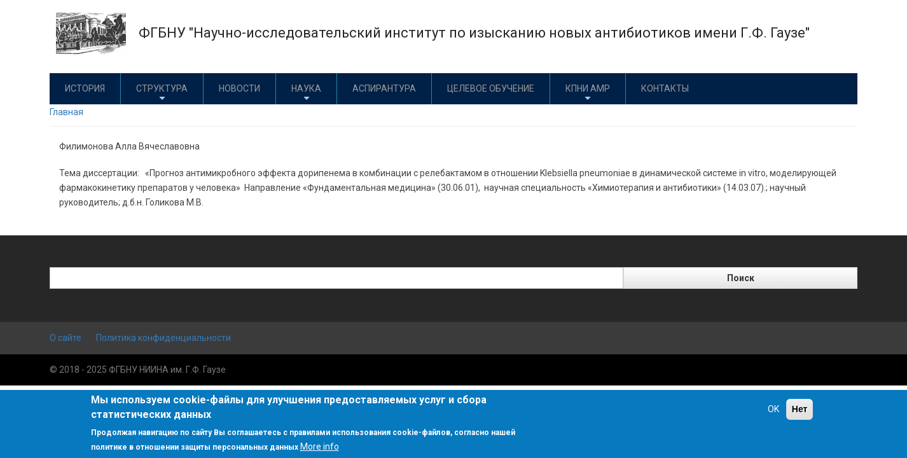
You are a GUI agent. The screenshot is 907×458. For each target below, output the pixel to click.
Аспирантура (384, 88)
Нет (800, 409)
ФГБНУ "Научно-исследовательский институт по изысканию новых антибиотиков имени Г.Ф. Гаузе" (474, 33)
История (85, 88)
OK (773, 409)
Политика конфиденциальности (163, 338)
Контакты (665, 88)
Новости (239, 88)
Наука (306, 93)
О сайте (65, 338)
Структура (162, 93)
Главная (66, 112)
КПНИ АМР (587, 93)
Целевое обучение (490, 88)
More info (319, 446)
